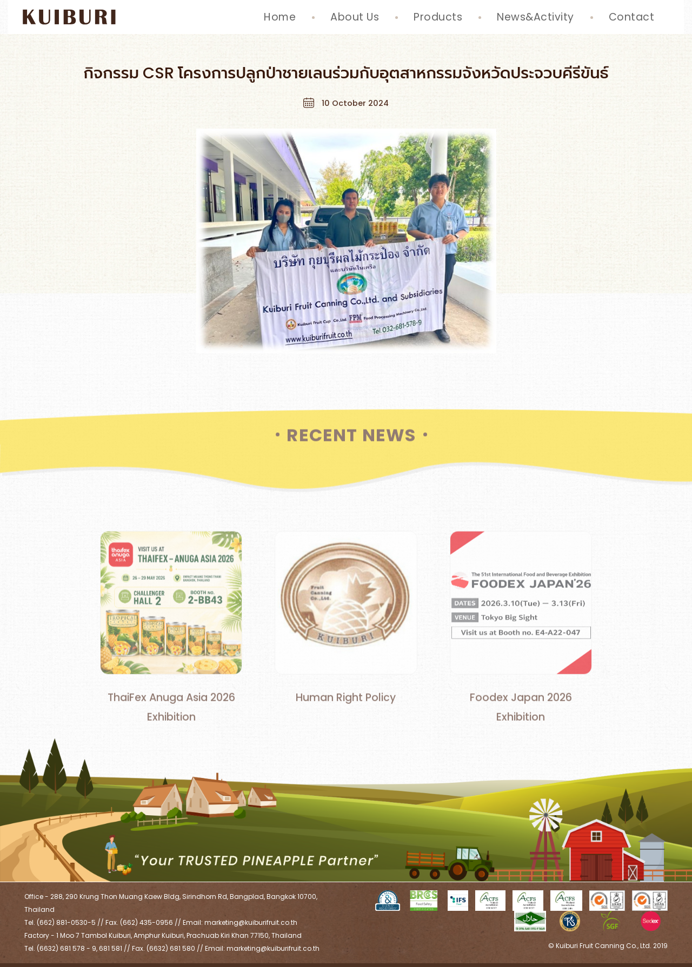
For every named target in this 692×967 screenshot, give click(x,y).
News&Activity (535, 17)
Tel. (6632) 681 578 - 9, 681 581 (73, 948)
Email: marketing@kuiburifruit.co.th (240, 922)
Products (438, 17)
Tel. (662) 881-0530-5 (60, 922)
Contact (632, 17)
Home (280, 17)
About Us (354, 17)
